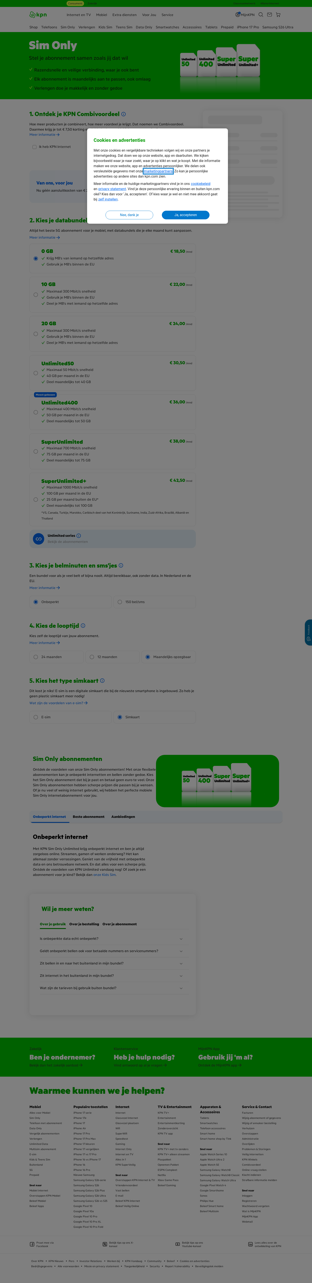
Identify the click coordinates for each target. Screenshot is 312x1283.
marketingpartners (158, 171)
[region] (157, 176)
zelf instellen (108, 199)
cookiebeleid (200, 184)
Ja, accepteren (185, 215)
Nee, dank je (129, 215)
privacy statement (112, 189)
